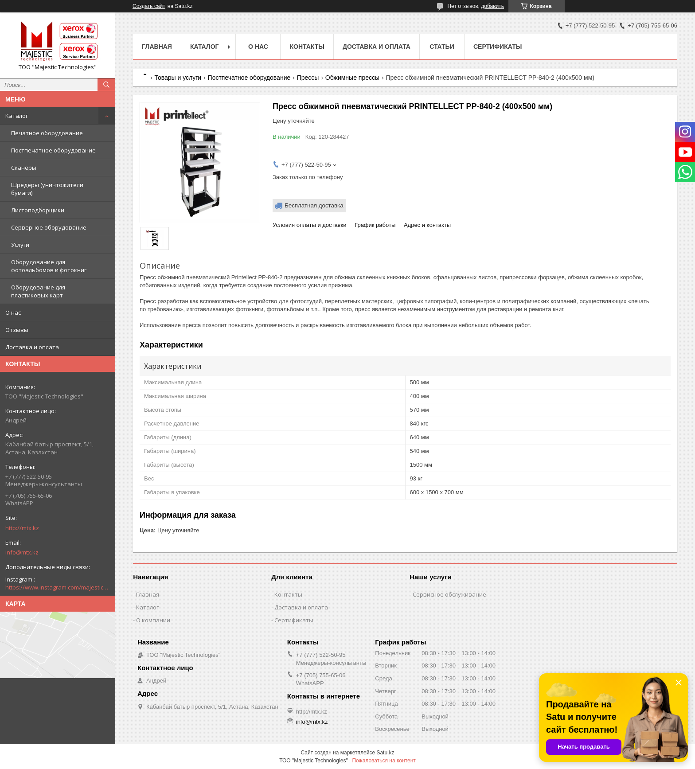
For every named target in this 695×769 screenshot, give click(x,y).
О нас (13, 312)
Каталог (16, 116)
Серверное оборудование (48, 227)
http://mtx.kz (22, 528)
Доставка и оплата (32, 347)
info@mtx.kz (22, 552)
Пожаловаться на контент (383, 760)
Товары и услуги (177, 77)
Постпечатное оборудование (53, 150)
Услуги (20, 245)
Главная (157, 46)
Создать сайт (149, 6)
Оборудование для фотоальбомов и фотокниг (48, 266)
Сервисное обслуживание (449, 594)
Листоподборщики (37, 210)
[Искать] (106, 84)
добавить (492, 6)
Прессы (308, 77)
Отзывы (16, 330)
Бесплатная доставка (314, 205)
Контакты (306, 46)
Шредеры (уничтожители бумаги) (47, 189)
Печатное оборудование (47, 133)
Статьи (441, 46)
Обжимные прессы (352, 77)
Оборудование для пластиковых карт (38, 291)
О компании (153, 620)
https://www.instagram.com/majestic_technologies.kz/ (57, 587)
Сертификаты (497, 46)
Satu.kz (385, 752)
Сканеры (23, 168)
